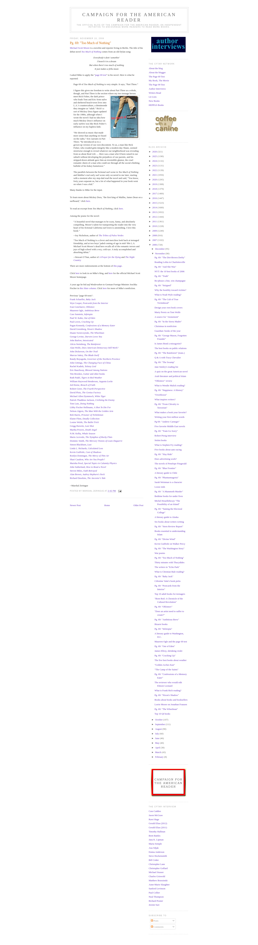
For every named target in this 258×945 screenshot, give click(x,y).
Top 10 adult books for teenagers (169, 594)
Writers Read (155, 93)
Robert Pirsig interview (165, 435)
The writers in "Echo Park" (167, 567)
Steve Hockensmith (158, 856)
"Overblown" (160, 394)
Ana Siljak (154, 848)
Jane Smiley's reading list (166, 367)
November (160, 253)
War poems (159, 553)
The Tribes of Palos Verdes (111, 235)
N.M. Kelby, (82, 433)
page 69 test (100, 75)
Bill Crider (154, 860)
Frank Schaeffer (77, 299)
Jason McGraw (156, 815)
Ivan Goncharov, (82, 307)
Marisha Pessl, (93, 463)
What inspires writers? (164, 399)
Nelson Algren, (91, 411)
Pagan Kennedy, (92, 325)
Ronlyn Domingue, (89, 455)
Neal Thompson (156, 896)
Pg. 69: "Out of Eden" (164, 646)
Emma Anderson (156, 852)
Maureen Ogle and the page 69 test (170, 641)
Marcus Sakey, (84, 355)
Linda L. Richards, (86, 448)
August (159, 729)
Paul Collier (154, 892)
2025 (154, 156)
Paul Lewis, (82, 321)
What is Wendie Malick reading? (169, 385)
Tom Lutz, (82, 403)
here (88, 201)
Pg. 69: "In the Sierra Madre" (168, 321)
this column (88, 288)
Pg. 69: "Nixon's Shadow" (166, 695)
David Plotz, (85, 392)
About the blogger (157, 72)
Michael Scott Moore (80, 48)
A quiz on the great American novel (171, 371)
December (160, 248)
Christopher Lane (157, 864)
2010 (154, 226)
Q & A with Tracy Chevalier (167, 357)
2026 (154, 151)
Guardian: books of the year (167, 331)
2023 (154, 165)
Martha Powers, (83, 429)
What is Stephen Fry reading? (168, 445)
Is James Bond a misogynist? (167, 343)
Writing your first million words (169, 417)
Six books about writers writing (169, 521)
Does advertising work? (165, 459)
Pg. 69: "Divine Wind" (164, 539)
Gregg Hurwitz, (82, 426)
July (157, 733)
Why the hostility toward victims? (170, 290)
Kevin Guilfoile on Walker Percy (169, 543)
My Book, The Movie (159, 80)
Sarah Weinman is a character (168, 482)
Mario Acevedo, (77, 437)
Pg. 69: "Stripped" (162, 285)
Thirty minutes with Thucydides (169, 562)
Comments (157, 926)
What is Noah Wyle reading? (167, 294)
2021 (154, 175)
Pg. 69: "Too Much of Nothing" (169, 557)
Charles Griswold (157, 876)
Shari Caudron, (87, 459)
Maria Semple (155, 843)
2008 (154, 235)
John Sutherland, (88, 467)
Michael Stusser (156, 872)
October (159, 719)
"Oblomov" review (163, 380)
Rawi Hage (154, 819)
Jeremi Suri (154, 904)
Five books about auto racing (167, 449)
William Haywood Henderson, (91, 381)
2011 (154, 221)
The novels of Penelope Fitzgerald (170, 463)
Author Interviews (157, 88)
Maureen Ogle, (84, 310)
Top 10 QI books (162, 713)
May (157, 743)
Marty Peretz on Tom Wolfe (167, 312)
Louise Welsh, (84, 422)
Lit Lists (153, 96)
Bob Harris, (86, 414)
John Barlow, (81, 340)
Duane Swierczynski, (87, 332)
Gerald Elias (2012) (158, 823)
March (158, 752)
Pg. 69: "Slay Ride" (163, 454)
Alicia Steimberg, (85, 344)
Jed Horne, (82, 385)
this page (117, 265)
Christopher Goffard (158, 868)
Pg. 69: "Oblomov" (163, 606)
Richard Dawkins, (78, 478)
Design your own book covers (168, 307)
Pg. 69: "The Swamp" (164, 362)
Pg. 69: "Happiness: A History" (168, 390)
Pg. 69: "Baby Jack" (163, 576)
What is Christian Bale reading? (169, 571)
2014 (154, 207)
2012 (154, 216)
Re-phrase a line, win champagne (169, 280)
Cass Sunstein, (81, 314)
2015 (154, 202)
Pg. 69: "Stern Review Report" (168, 526)
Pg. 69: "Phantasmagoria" (166, 477)
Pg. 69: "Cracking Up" (165, 655)
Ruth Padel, (86, 377)
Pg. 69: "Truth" (161, 276)
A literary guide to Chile (165, 473)
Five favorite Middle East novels (169, 426)
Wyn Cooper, (89, 303)
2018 (154, 188)
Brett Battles (154, 835)
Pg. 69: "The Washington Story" (169, 548)
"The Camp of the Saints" (166, 669)
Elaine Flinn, (84, 418)
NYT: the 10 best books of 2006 (169, 271)
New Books (154, 101)
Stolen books (160, 440)
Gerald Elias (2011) (158, 827)
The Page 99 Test (157, 84)
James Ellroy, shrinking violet (168, 651)
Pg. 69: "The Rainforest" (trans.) (169, 353)
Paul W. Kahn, (82, 318)
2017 (154, 193)
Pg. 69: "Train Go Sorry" (166, 431)
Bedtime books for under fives (168, 496)
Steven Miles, (83, 470)
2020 (154, 179)
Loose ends (159, 486)
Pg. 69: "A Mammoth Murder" (168, 491)
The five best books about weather (170, 660)
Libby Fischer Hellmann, (90, 407)
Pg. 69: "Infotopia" (163, 628)
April (158, 747)
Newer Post (75, 505)
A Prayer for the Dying (110, 257)
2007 (154, 240)
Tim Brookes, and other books (87, 373)
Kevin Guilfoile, (85, 452)
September (160, 724)
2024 (154, 161)
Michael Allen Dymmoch (82, 396)
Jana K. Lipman (156, 839)
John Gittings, (90, 362)
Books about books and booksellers (170, 699)
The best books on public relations (170, 348)
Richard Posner (156, 901)
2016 (154, 198)
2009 (154, 230)
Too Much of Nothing (91, 51)
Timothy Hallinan (157, 831)
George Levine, (86, 336)
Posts (155, 920)
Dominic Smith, (96, 440)
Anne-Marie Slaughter (159, 884)
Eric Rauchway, (88, 370)
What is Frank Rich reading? (167, 690)
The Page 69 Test (157, 76)
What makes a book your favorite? (170, 412)
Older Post (138, 505)
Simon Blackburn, (80, 444)
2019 (154, 184)
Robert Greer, (87, 388)
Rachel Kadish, (83, 366)
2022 (154, 170)
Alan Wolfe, (94, 347)
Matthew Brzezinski (158, 880)
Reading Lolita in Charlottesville (169, 262)
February (159, 757)
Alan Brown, (87, 474)
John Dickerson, (84, 351)
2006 (154, 244)
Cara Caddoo (155, 811)
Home (107, 505)
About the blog (156, 68)
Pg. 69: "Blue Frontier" (165, 468)
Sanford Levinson (157, 888)
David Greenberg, (86, 329)
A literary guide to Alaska (166, 517)
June (157, 738)
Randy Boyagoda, (95, 359)
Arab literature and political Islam (170, 376)
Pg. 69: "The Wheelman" (166, 709)
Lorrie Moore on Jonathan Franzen (170, 704)
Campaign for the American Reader (129, 17)
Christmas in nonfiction (165, 326)
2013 (154, 212)
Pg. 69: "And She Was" (165, 266)
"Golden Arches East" (164, 664)
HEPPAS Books (156, 105)
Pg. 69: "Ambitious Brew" (166, 619)
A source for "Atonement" (166, 317)
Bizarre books (161, 624)
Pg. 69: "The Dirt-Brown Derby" (169, 257)
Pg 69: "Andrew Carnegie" (167, 421)
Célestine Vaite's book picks (167, 581)
